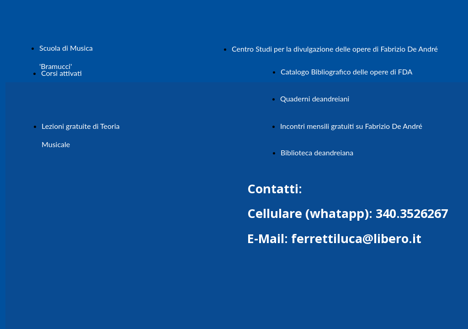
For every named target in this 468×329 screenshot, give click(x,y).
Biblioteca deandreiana (317, 152)
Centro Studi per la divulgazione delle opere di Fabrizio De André (335, 48)
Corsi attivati (61, 73)
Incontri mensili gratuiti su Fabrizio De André (351, 126)
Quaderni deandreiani (314, 98)
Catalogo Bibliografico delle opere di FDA (346, 71)
